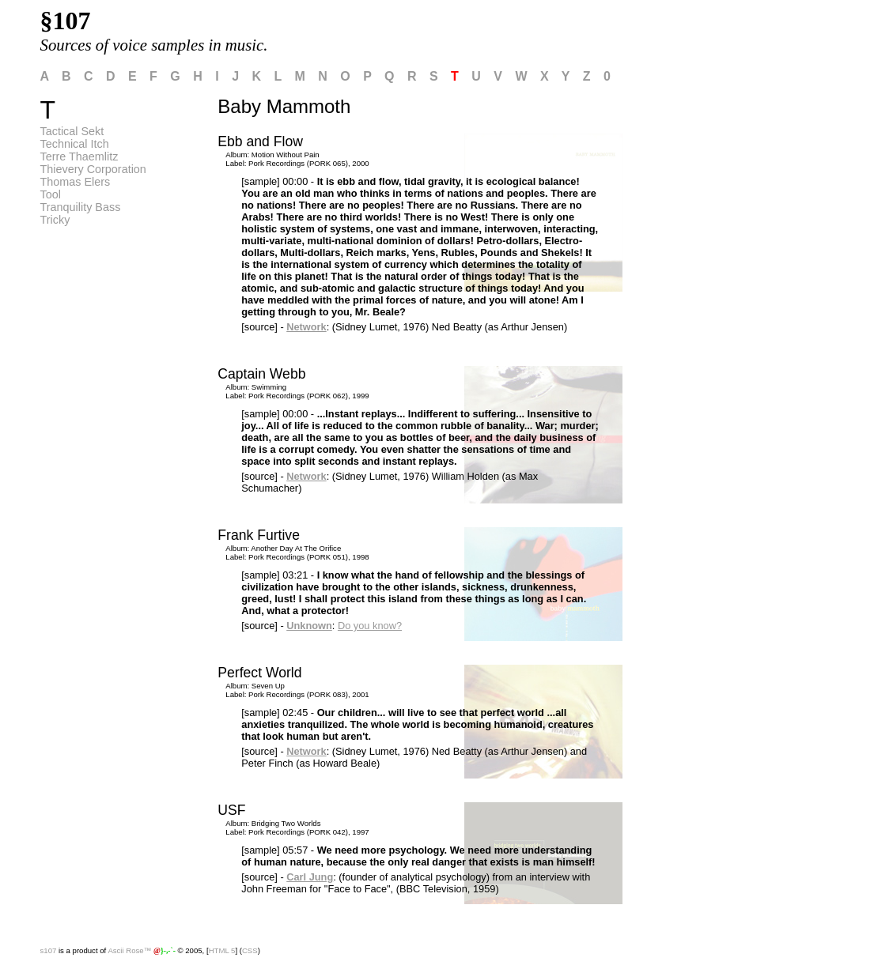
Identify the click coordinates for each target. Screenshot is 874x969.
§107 (65, 20)
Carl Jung (309, 877)
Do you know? (370, 626)
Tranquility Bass (80, 207)
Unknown (309, 626)
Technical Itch (74, 144)
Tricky (55, 219)
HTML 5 (222, 950)
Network (306, 327)
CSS (250, 950)
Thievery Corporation (93, 169)
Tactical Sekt (72, 131)
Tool (50, 194)
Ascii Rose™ (129, 950)
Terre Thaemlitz (79, 156)
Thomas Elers (75, 181)
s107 (48, 950)
